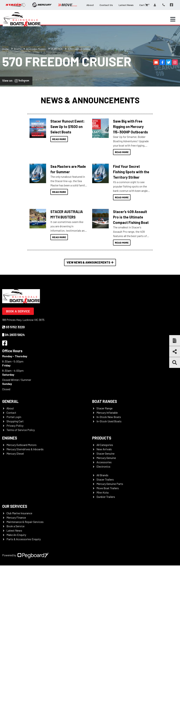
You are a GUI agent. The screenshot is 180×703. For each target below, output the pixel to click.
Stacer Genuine (105, 453)
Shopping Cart (15, 421)
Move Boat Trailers (107, 488)
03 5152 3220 (13, 327)
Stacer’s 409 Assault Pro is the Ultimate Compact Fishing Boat (131, 217)
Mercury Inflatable (107, 412)
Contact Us (106, 4)
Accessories (104, 462)
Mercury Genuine (106, 457)
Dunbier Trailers (105, 496)
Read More (59, 139)
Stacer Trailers (105, 479)
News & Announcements (90, 100)
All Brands (102, 475)
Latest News (126, 4)
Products (101, 437)
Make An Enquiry (16, 534)
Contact (11, 412)
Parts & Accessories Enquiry (23, 539)
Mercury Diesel (15, 453)
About (90, 4)
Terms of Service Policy (20, 430)
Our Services (14, 506)
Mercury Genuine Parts (109, 483)
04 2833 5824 (13, 335)
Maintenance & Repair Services (25, 521)
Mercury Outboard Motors (21, 444)
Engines (9, 437)
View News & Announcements (90, 262)
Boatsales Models (36, 48)
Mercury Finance (16, 517)
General (10, 401)
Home (5, 48)
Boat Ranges (104, 401)
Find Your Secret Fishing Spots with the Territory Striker (131, 171)
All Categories (104, 444)
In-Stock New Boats (108, 417)
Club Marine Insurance (19, 513)
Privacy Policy (14, 425)
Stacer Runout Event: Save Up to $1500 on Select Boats (67, 126)
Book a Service (18, 311)
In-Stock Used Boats (109, 421)
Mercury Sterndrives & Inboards (25, 449)
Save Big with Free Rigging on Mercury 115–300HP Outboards (130, 126)
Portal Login (13, 417)
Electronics (103, 466)
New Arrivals (104, 449)
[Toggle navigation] (172, 19)
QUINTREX (56, 48)
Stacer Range (104, 408)
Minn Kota (102, 492)
